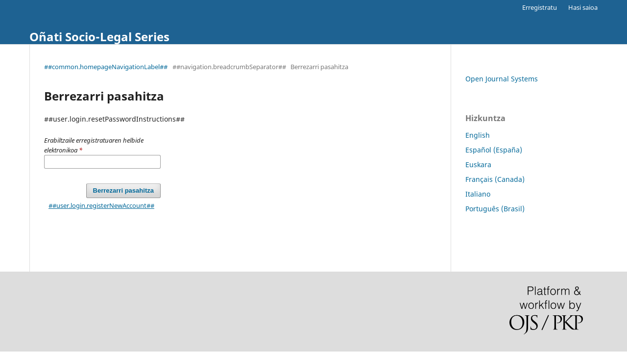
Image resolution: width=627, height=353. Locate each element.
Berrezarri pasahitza (123, 190)
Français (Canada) (495, 179)
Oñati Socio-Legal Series (99, 36)
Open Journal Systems (501, 78)
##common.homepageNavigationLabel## (106, 66)
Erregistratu (539, 7)
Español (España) (493, 149)
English (477, 135)
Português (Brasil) (495, 208)
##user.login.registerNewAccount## (101, 205)
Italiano (477, 194)
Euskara (478, 164)
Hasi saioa (583, 7)
